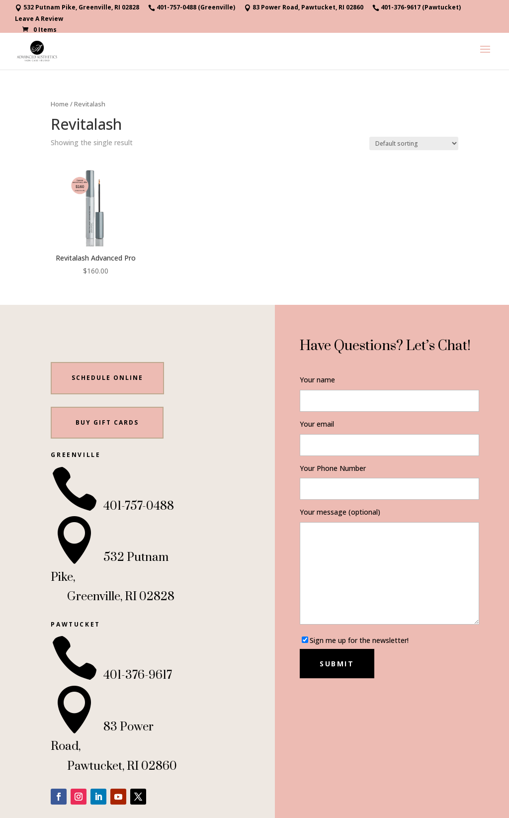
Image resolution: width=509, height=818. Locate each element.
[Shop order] (413, 143)
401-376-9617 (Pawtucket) (416, 7)
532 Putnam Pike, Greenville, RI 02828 (77, 7)
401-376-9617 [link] (111, 675)
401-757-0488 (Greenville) (191, 7)
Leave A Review (39, 19)
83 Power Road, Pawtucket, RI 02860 (303, 7)
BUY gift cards (107, 422)
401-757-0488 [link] (112, 506)
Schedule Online (107, 377)
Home (60, 103)
